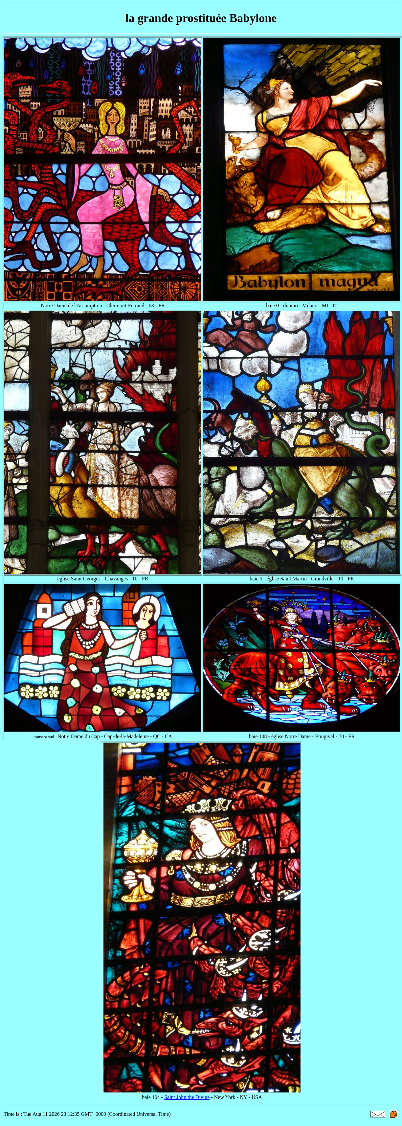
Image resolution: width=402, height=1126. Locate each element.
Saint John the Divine (187, 1097)
